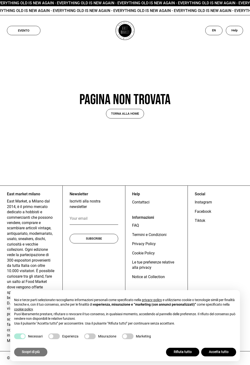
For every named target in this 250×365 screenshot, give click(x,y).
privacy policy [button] (152, 300)
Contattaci (141, 202)
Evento (23, 30)
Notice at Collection (148, 277)
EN (214, 30)
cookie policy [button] (23, 309)
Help (234, 30)
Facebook (203, 211)
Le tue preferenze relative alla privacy (153, 265)
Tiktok (200, 220)
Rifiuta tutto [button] (183, 352)
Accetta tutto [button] (218, 352)
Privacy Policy (144, 243)
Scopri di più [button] (31, 352)
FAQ (135, 225)
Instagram (203, 202)
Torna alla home (125, 113)
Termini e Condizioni (149, 234)
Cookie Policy (143, 253)
